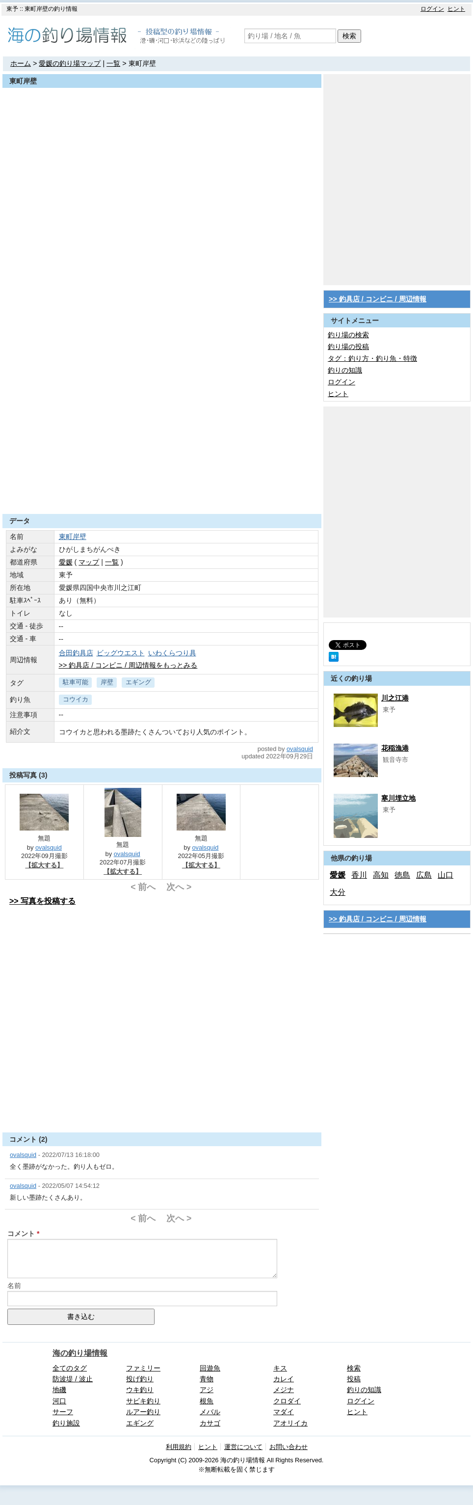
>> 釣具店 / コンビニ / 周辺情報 (377, 299)
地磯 (59, 1390)
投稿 (354, 1379)
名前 (14, 1286)
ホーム (20, 63)
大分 (337, 892)
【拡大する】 (44, 865)
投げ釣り (140, 1379)
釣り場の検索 (348, 335)
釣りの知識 (345, 370)
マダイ (283, 1412)
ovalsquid (300, 748)
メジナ (283, 1390)
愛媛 (337, 875)
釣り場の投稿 (348, 346)
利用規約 (178, 1447)
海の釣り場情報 (80, 1353)
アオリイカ (290, 1423)
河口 (59, 1401)
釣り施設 (66, 1423)
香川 (359, 875)
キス (280, 1368)
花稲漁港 (395, 748)
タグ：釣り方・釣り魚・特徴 (372, 358)
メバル (210, 1412)
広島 (424, 875)
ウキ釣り (140, 1390)
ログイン (432, 8)
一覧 (113, 63)
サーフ (63, 1412)
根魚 (206, 1401)
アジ (206, 1390)
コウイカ (75, 699)
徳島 (402, 875)
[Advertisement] (104, 400)
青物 (206, 1379)
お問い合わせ (288, 1447)
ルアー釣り (143, 1412)
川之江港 (395, 698)
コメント (21, 1233)
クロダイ (287, 1401)
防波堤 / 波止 (73, 1379)
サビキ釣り (143, 1401)
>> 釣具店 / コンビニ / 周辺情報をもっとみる (128, 665)
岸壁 (107, 682)
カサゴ (210, 1423)
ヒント (456, 8)
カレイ (283, 1379)
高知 (381, 875)
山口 (445, 875)
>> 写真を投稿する (42, 901)
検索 (349, 36)
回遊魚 (210, 1368)
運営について (243, 1447)
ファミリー (143, 1368)
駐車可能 (75, 682)
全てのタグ (70, 1368)
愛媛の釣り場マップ (70, 63)
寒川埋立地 (398, 798)
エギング (138, 682)
